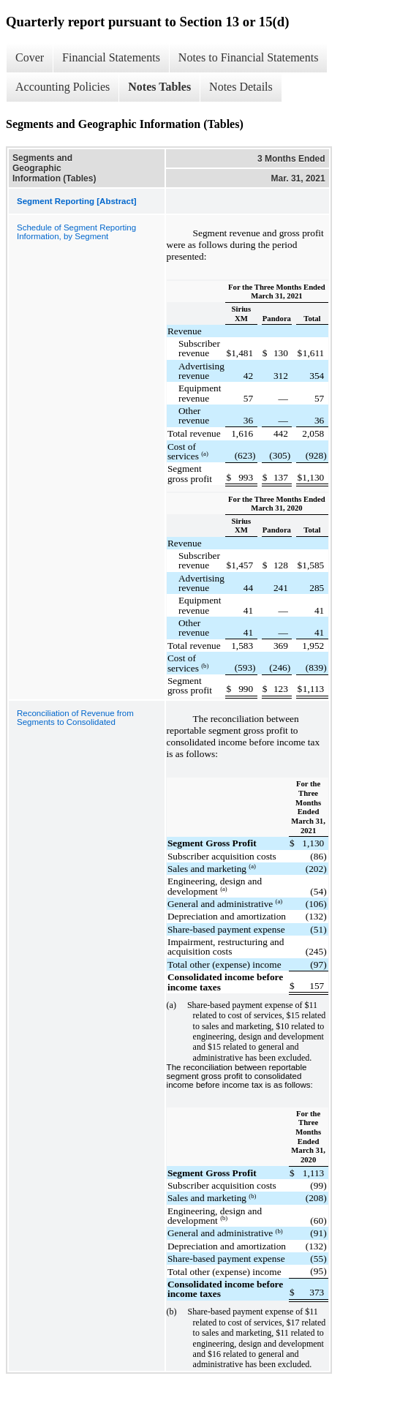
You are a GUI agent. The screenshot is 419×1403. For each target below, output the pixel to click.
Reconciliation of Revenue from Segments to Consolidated (75, 717)
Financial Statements (111, 57)
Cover (29, 57)
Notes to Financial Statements (248, 57)
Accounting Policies (62, 86)
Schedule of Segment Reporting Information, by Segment (76, 232)
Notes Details (241, 86)
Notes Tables (159, 86)
